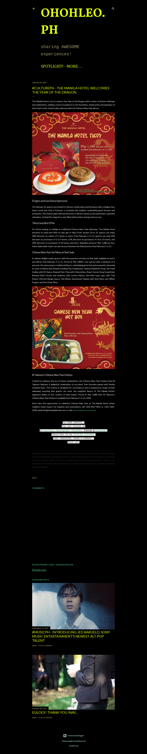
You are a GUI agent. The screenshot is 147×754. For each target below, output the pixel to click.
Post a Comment (45, 645)
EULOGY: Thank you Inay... (55, 712)
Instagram (62, 430)
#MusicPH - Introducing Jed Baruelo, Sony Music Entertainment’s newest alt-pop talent (71, 636)
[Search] (113, 8)
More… (74, 66)
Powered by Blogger (73, 735)
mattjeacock (81, 741)
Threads (76, 430)
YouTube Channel (84, 434)
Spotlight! (52, 66)
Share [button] (34, 478)
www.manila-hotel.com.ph (84, 410)
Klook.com (39, 569)
